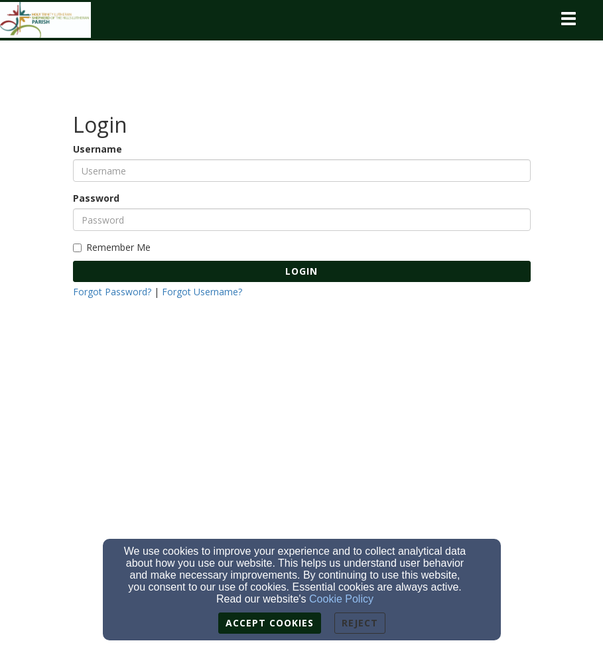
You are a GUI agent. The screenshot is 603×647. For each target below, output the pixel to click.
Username (97, 149)
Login (301, 271)
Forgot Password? (112, 291)
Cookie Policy (341, 599)
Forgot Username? (202, 291)
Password (96, 198)
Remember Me (112, 247)
